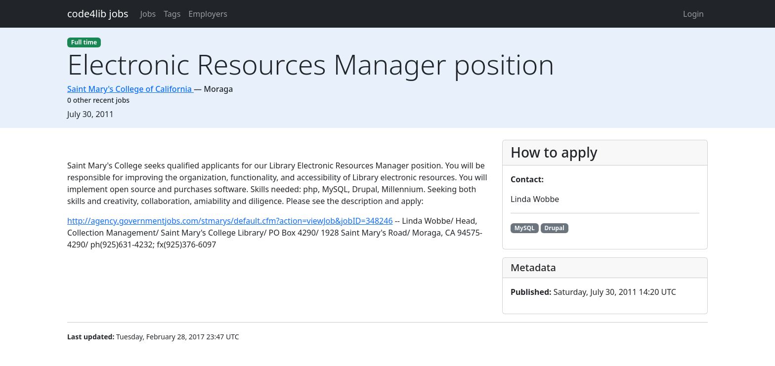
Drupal (554, 228)
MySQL (525, 228)
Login (693, 13)
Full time (84, 42)
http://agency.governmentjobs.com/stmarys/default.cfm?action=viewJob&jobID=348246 (230, 220)
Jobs (148, 13)
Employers (207, 13)
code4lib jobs (98, 13)
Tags (172, 13)
